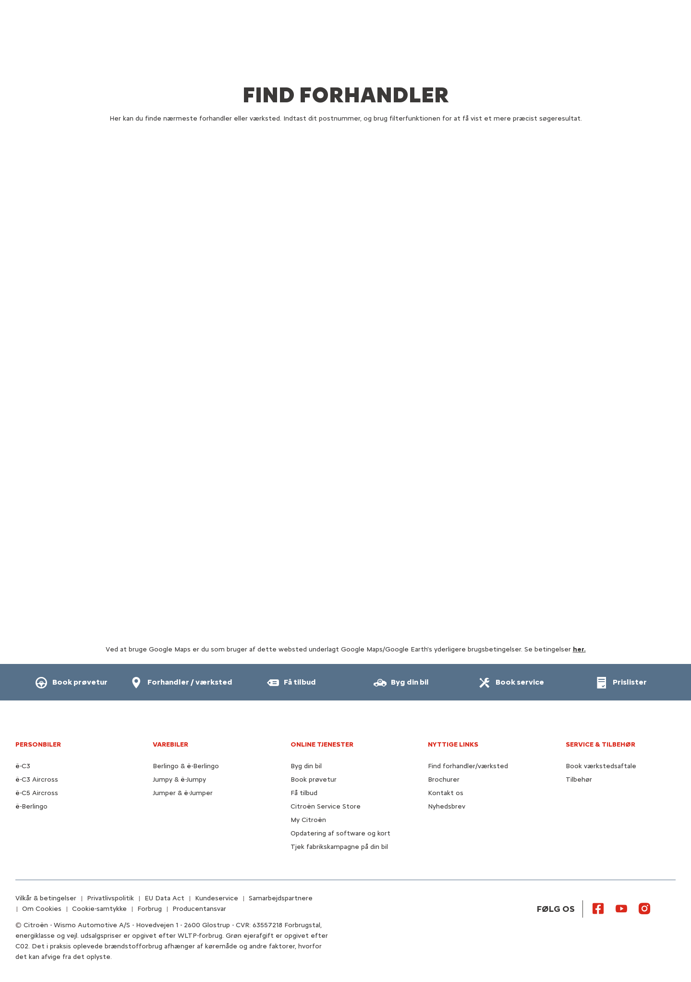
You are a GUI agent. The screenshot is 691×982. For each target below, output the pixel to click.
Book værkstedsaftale (601, 766)
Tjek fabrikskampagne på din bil (339, 847)
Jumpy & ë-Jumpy (179, 779)
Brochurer (444, 779)
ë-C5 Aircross (36, 793)
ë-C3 (22, 766)
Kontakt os (445, 793)
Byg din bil (306, 766)
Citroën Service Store (326, 806)
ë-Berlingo (31, 806)
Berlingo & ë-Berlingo (186, 766)
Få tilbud (304, 793)
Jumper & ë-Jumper (183, 793)
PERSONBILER (38, 744)
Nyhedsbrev (446, 806)
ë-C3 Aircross (36, 779)
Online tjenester (322, 744)
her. (579, 649)
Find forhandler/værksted (468, 766)
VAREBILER (170, 744)
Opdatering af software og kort (340, 833)
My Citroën (308, 820)
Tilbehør (579, 779)
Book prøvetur (314, 779)
